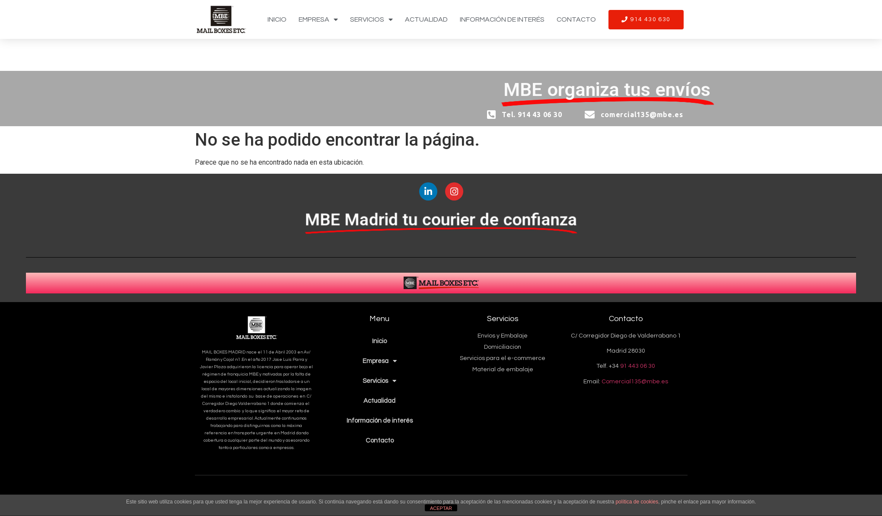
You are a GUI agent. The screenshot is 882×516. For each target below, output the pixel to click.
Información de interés (502, 19)
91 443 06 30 (637, 366)
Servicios (371, 19)
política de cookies (636, 502)
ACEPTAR (441, 508)
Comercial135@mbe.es (635, 382)
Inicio (277, 19)
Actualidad (426, 19)
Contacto (576, 19)
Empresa (318, 19)
